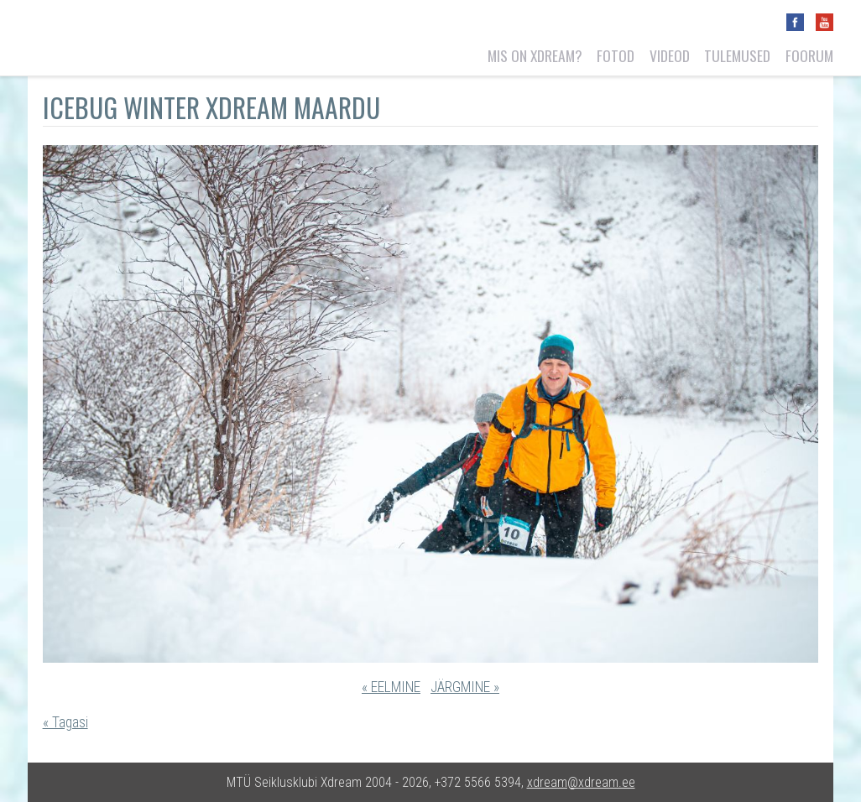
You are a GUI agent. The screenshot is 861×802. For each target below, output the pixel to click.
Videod (670, 55)
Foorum (809, 55)
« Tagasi (65, 722)
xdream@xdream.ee (581, 782)
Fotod (615, 55)
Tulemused (737, 55)
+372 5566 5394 (478, 782)
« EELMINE (391, 687)
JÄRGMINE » (464, 687)
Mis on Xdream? (535, 55)
